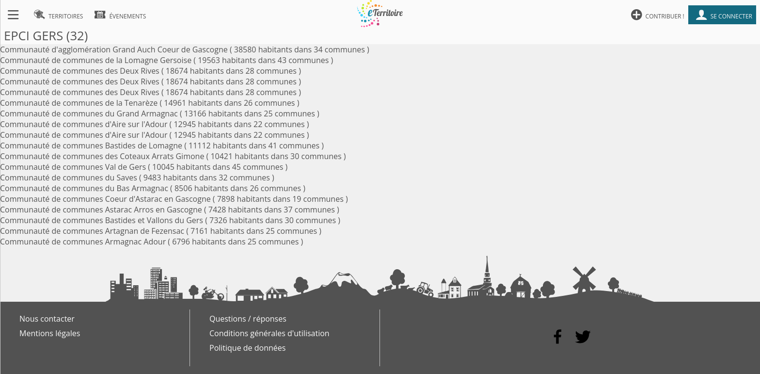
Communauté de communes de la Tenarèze (79, 103)
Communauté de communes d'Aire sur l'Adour (83, 124)
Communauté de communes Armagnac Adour (83, 241)
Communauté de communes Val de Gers (73, 167)
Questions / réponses (247, 318)
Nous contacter (47, 318)
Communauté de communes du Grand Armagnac (89, 113)
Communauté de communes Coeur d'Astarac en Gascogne (105, 199)
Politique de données (247, 347)
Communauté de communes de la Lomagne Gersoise (95, 60)
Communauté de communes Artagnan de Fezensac (92, 231)
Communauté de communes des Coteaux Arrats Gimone (102, 156)
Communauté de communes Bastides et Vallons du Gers (101, 220)
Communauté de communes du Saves (68, 177)
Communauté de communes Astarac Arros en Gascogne (101, 209)
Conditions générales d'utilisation (269, 333)
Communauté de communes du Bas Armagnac (84, 188)
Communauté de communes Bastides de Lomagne (91, 145)
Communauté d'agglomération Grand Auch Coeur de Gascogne (114, 49)
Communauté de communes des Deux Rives (79, 70)
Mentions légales (49, 333)
